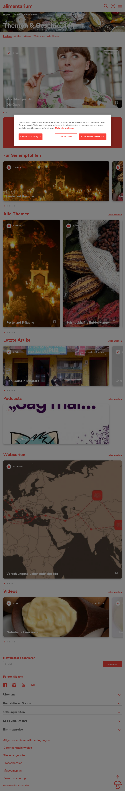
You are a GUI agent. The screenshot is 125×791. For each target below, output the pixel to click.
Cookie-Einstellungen (30, 137)
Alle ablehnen (65, 137)
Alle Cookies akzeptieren (93, 137)
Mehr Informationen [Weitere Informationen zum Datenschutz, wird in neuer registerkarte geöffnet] (64, 128)
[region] (62, 130)
